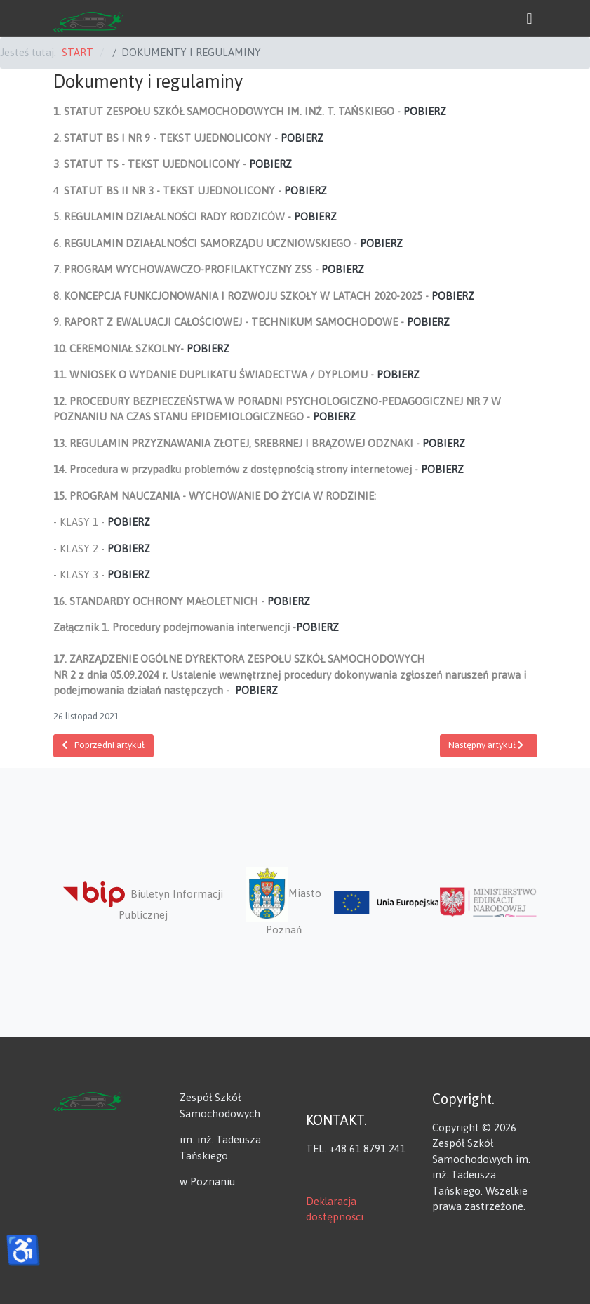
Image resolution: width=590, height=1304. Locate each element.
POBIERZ (424, 111)
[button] (529, 18)
